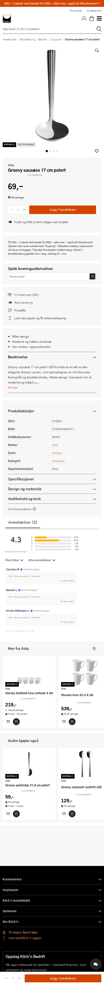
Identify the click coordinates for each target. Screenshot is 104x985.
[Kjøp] (16, 721)
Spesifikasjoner (21, 479)
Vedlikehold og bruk (24, 498)
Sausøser (55, 39)
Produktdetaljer (21, 411)
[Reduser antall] (11, 210)
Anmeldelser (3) (22, 522)
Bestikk (42, 39)
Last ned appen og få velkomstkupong (40, 318)
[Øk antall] (24, 210)
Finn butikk (76, 10)
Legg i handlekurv (63, 209)
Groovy (57, 453)
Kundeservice (94, 10)
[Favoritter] (8, 721)
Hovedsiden (10, 39)
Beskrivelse (18, 357)
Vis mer (13, 387)
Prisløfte (20, 310)
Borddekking (27, 39)
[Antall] (18, 210)
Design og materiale (25, 489)
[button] (96, 151)
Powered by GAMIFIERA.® (19, 631)
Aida (11, 165)
